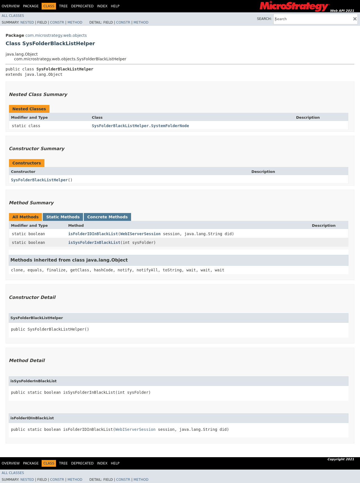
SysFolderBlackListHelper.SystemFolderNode (140, 125)
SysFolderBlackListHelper (39, 180)
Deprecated (82, 6)
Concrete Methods (107, 217)
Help (115, 6)
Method (75, 22)
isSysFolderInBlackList (94, 242)
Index (102, 6)
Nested (27, 22)
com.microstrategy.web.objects (56, 35)
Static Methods (63, 217)
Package (31, 6)
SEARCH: (264, 19)
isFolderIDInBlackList (93, 234)
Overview (11, 6)
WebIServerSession (140, 234)
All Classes (13, 16)
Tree (63, 6)
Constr (57, 22)
